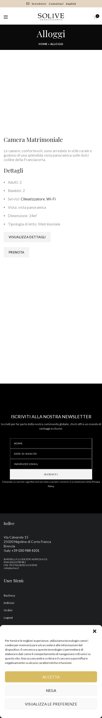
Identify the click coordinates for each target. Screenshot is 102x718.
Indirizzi (9, 603)
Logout (8, 617)
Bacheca (9, 595)
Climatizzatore (33, 199)
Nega (51, 690)
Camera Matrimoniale (33, 139)
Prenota (16, 252)
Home (43, 43)
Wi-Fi (51, 199)
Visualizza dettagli (27, 237)
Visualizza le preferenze (51, 704)
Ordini (8, 610)
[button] (94, 631)
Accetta (51, 677)
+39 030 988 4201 (25, 550)
